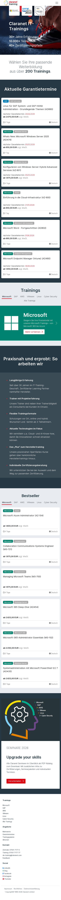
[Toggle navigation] (57, 3)
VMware (5, 813)
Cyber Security (8, 819)
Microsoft (6, 805)
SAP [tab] (16, 296)
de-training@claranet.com (12, 855)
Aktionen (6, 840)
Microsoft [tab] (6, 296)
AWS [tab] (22, 296)
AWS (4, 811)
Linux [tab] (39, 296)
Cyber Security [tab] (50, 296)
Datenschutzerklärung (32, 889)
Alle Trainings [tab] (29, 300)
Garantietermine (8, 834)
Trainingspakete (8, 837)
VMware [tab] (30, 296)
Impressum (8, 889)
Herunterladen (16, 781)
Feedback (6, 858)
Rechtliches (18, 889)
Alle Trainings (7, 822)
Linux (4, 816)
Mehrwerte (7, 832)
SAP (4, 808)
